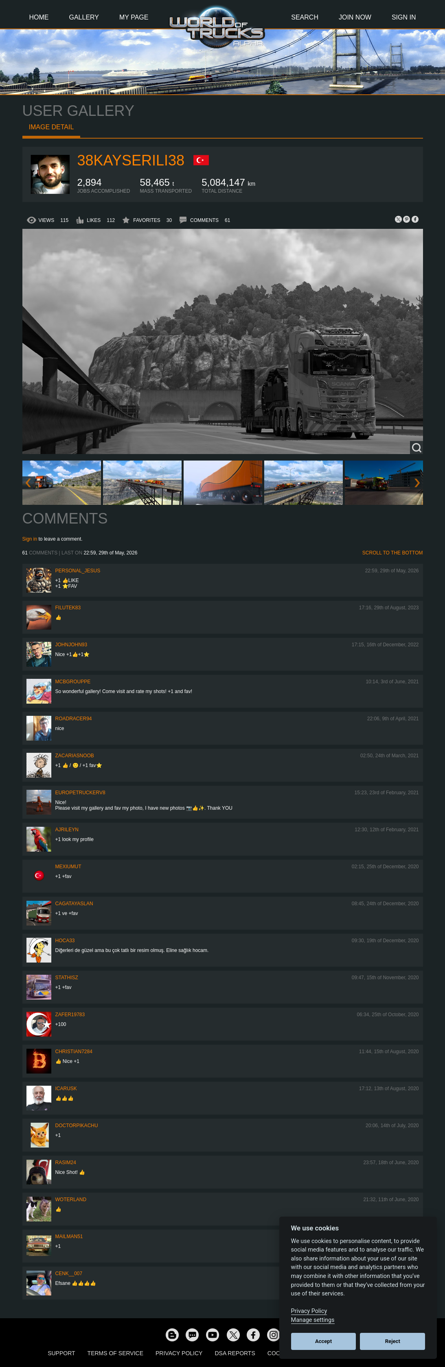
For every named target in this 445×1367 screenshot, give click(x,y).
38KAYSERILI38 (131, 160)
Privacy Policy (179, 1353)
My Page (133, 17)
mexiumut (68, 866)
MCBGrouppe (73, 682)
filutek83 (68, 608)
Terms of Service (115, 1353)
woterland (71, 1199)
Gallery (84, 17)
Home (39, 17)
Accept (323, 1341)
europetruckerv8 (80, 792)
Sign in (29, 539)
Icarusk (66, 1088)
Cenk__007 (69, 1273)
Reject (392, 1341)
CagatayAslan (74, 903)
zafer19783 (70, 1014)
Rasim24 (65, 1162)
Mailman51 (69, 1236)
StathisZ (66, 977)
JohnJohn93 (71, 645)
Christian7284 (73, 1051)
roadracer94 (73, 719)
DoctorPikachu (76, 1125)
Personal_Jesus (78, 571)
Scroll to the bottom (392, 553)
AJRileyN (67, 829)
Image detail (51, 127)
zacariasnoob (74, 755)
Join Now (355, 17)
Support (61, 1353)
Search (304, 17)
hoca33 (65, 940)
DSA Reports (235, 1353)
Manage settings (313, 1320)
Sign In (404, 17)
